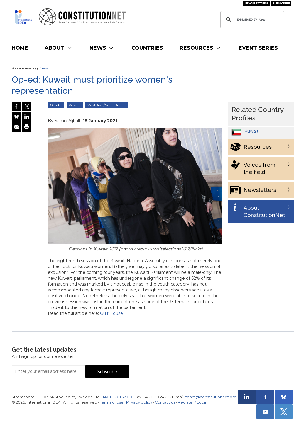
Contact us (165, 402)
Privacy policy (139, 402)
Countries (147, 48)
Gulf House (111, 313)
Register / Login (192, 402)
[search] (251, 19)
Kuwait (75, 105)
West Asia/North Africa (106, 105)
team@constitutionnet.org (210, 397)
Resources (201, 48)
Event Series (258, 48)
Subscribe (281, 3)
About (59, 48)
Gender (56, 105)
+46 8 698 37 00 (117, 397)
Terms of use (112, 402)
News (102, 48)
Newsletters (256, 3)
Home (20, 48)
